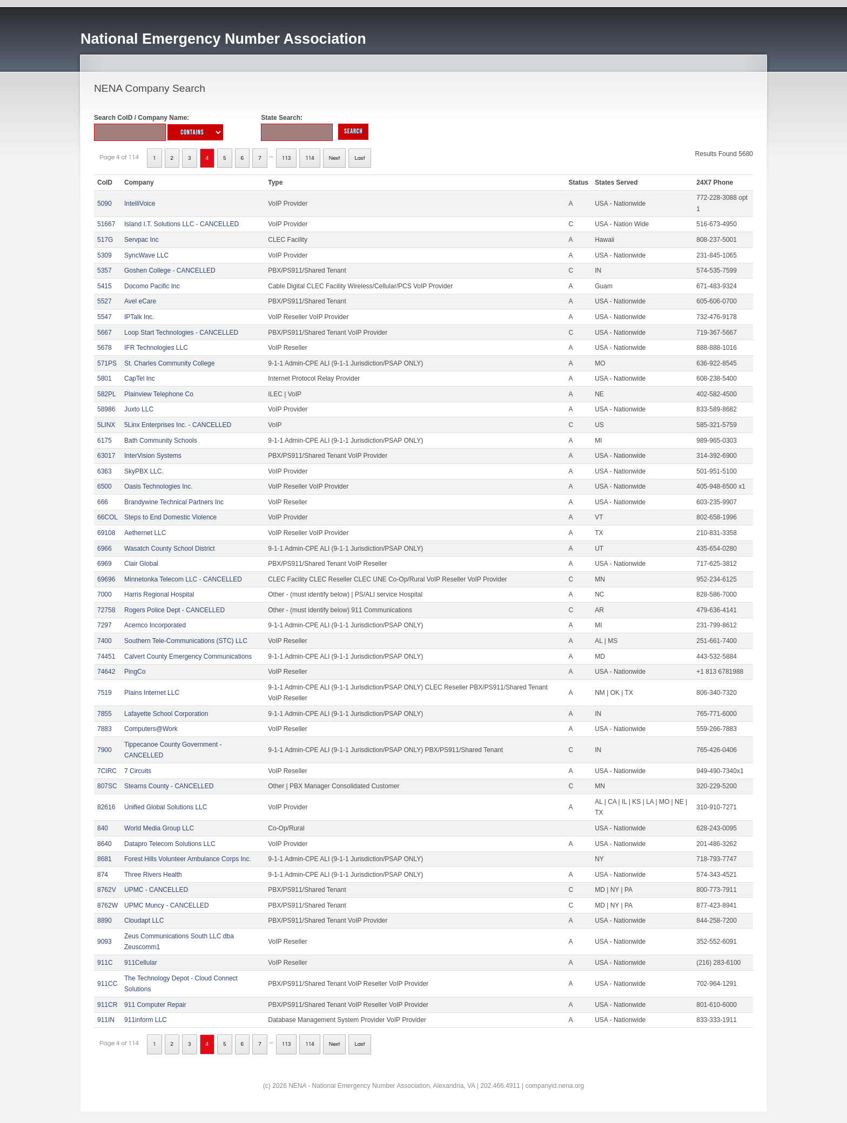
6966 (104, 548)
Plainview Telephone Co (158, 394)
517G (105, 239)
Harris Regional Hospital (159, 594)
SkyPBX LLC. (144, 471)
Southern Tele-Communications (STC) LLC (185, 641)
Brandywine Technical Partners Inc (174, 502)
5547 (104, 317)
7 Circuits (137, 771)
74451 (106, 656)
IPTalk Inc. (139, 317)
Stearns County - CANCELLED (168, 786)
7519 (104, 692)
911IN (106, 1020)
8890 (104, 920)
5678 (104, 347)
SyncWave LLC (146, 255)
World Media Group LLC (159, 828)
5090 (104, 203)
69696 (106, 579)
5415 (104, 286)
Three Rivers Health (153, 874)
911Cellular (140, 962)
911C (105, 962)
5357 (104, 270)
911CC (107, 983)
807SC (107, 786)
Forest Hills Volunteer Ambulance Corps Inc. (187, 859)
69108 (106, 533)
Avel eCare (140, 301)
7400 (104, 641)
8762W (107, 905)
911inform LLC (145, 1020)
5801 (104, 378)
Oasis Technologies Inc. (158, 486)
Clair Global (141, 563)
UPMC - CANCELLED (156, 890)
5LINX (106, 425)
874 (102, 874)
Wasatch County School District (169, 548)
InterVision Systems (153, 455)
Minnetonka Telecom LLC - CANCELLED (183, 579)
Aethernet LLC (145, 533)
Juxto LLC (138, 409)
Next (334, 158)
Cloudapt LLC (144, 920)
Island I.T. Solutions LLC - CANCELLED (181, 224)
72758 (106, 610)
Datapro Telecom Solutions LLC (170, 844)
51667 (106, 224)
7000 (104, 594)
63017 (106, 455)
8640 (104, 844)
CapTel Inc (139, 378)
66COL (107, 517)
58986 (106, 409)
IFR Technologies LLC (156, 347)
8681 (104, 859)
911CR (107, 1005)
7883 (104, 729)
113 (286, 158)
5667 (104, 332)
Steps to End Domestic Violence (170, 517)
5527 (104, 301)
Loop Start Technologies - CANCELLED (181, 332)
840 (102, 828)
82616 (106, 807)
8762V (106, 890)
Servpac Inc (141, 239)
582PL (106, 394)
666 (102, 502)
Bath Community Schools (160, 440)
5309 (104, 255)
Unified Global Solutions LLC (165, 807)
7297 (104, 625)
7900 (104, 750)
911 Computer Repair (155, 1005)
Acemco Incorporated (155, 625)
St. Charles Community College (169, 363)
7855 (104, 714)
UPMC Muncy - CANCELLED (166, 905)
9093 (104, 941)
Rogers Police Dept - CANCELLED (174, 610)
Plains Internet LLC (151, 692)
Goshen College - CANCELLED (170, 270)
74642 (106, 671)
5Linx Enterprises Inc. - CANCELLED (177, 425)
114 (309, 158)
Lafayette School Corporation (166, 714)
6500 (104, 486)
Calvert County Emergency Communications (188, 656)
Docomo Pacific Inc (152, 286)
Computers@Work (151, 729)
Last (359, 158)
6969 (104, 563)
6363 (104, 471)
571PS (107, 363)
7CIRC (107, 771)
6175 (104, 440)
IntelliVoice (139, 203)
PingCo (134, 671)
